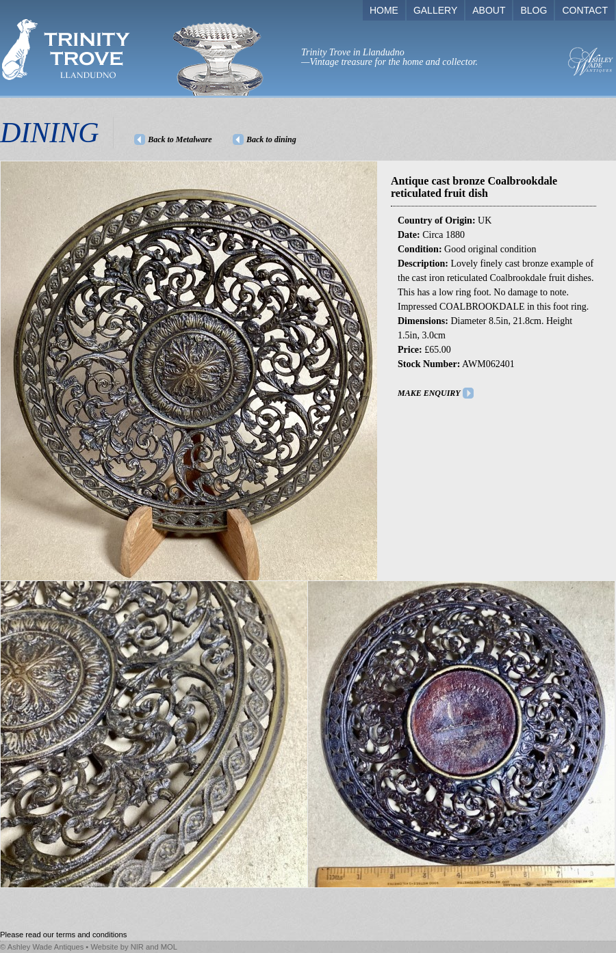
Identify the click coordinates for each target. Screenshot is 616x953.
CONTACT (585, 10)
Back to (271, 139)
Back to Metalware (179, 139)
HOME (384, 10)
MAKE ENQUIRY (429, 393)
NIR (137, 947)
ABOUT (488, 10)
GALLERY (435, 10)
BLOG (533, 10)
